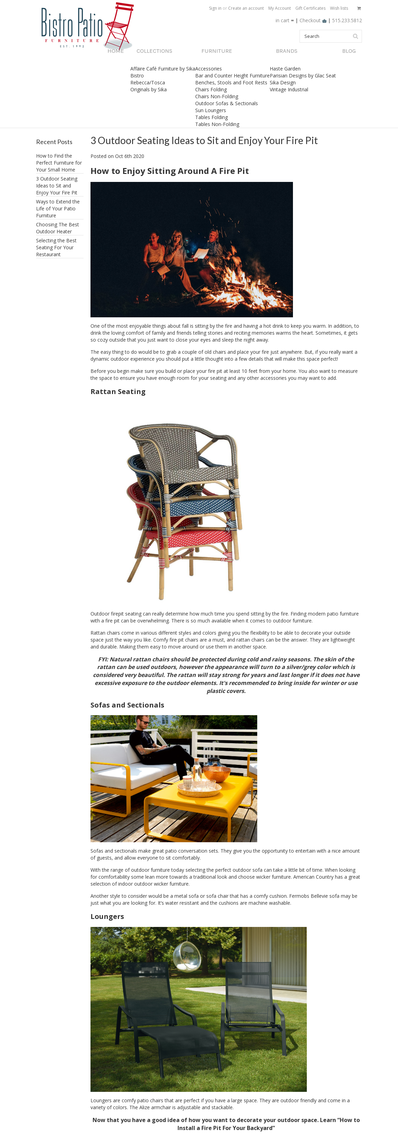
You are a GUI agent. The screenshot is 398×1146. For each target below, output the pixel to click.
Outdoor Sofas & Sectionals (226, 103)
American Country (314, 876)
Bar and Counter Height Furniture (232, 75)
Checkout (314, 20)
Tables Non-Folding (217, 124)
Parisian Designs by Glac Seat (303, 75)
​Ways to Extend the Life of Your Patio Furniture (58, 208)
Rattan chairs (105, 632)
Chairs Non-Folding (216, 96)
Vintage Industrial (289, 89)
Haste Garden (285, 68)
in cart (282, 20)
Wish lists (339, 8)
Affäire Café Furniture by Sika (162, 68)
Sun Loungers (210, 110)
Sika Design (283, 82)
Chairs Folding (211, 89)
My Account (279, 8)
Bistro (137, 75)
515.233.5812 (347, 20)
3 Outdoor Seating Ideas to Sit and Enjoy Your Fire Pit (56, 185)
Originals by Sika (148, 89)
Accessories (208, 68)
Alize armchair (155, 1107)
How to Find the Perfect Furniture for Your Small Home (59, 162)
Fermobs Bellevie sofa (315, 896)
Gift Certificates (310, 8)
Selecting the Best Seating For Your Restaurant (56, 247)
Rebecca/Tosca (147, 82)
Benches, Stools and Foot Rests (231, 82)
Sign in (215, 8)
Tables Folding (211, 117)
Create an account (246, 8)
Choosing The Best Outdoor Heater (57, 228)
